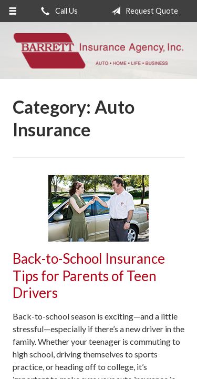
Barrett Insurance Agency (98, 51)
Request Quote (142, 11)
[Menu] (13, 11)
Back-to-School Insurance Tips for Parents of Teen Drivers (89, 275)
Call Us (57, 11)
